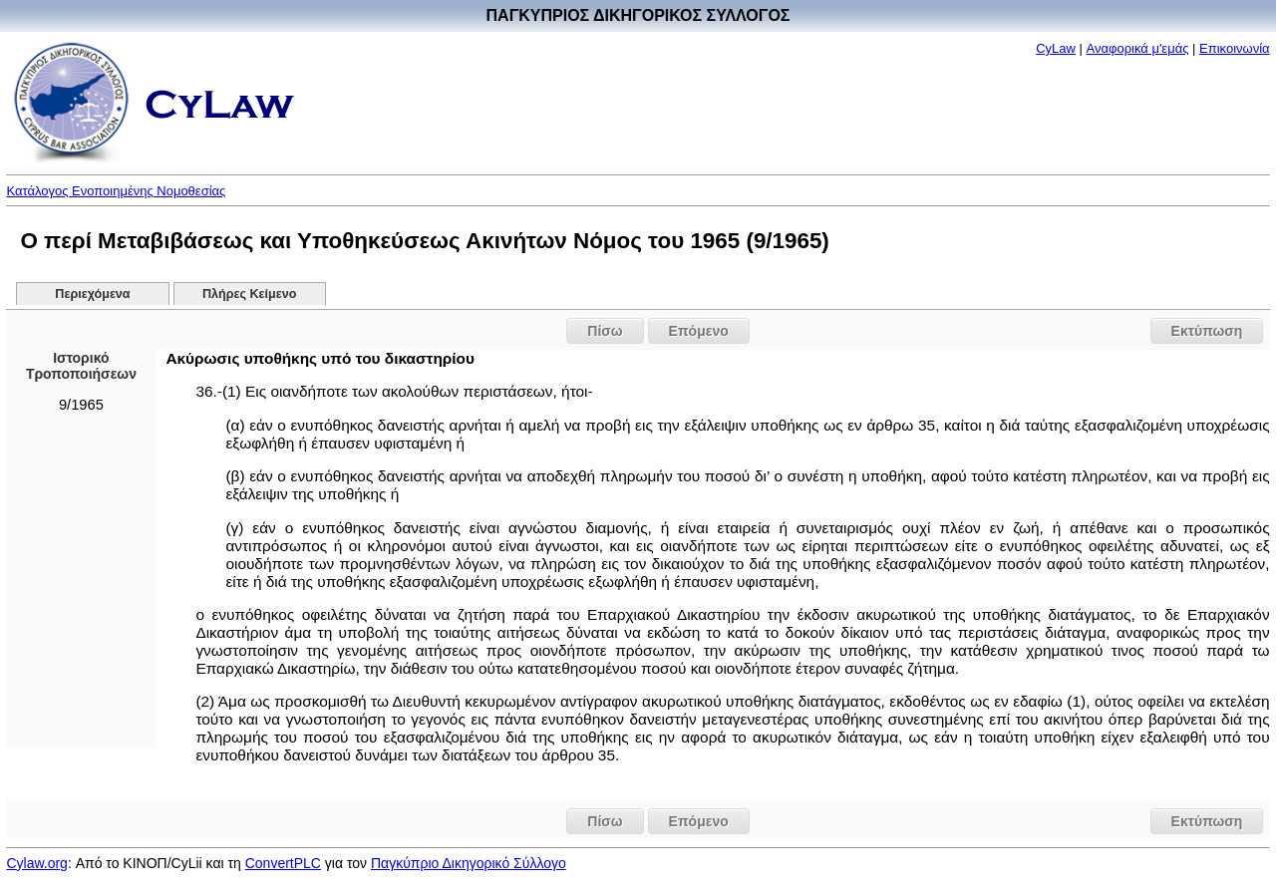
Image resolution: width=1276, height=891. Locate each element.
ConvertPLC (283, 863)
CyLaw (1056, 48)
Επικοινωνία (1234, 48)
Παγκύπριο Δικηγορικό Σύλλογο (468, 863)
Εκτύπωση (1207, 331)
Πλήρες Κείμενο (249, 294)
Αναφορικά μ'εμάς (1138, 48)
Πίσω (604, 331)
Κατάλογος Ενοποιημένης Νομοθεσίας (115, 190)
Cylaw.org (36, 863)
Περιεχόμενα (92, 294)
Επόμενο (699, 331)
